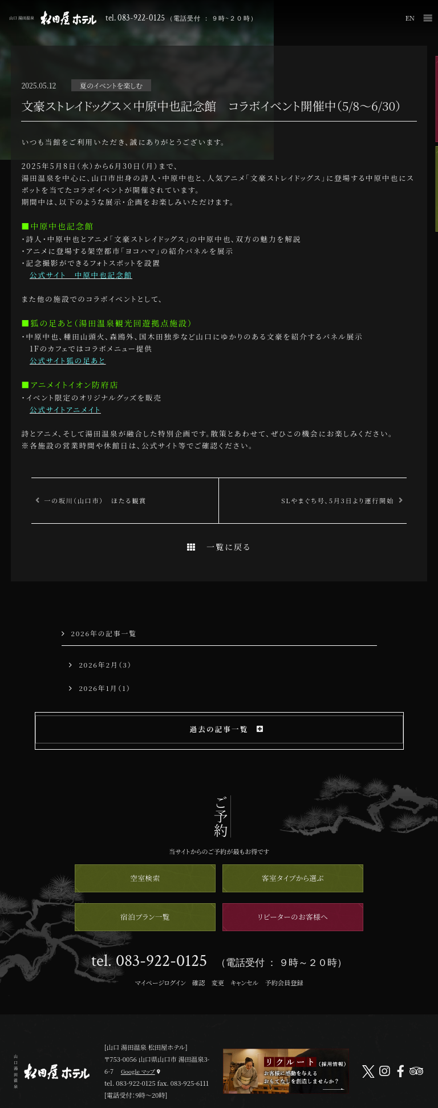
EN (410, 17)
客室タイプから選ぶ (293, 877)
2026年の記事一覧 (99, 633)
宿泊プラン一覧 (145, 916)
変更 (218, 982)
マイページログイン (160, 982)
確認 (198, 982)
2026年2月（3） (100, 664)
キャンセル (244, 982)
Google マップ (138, 1071)
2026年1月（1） (100, 688)
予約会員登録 (284, 982)
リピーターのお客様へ (293, 916)
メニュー (427, 18)
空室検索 (145, 877)
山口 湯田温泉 (52, 18)
